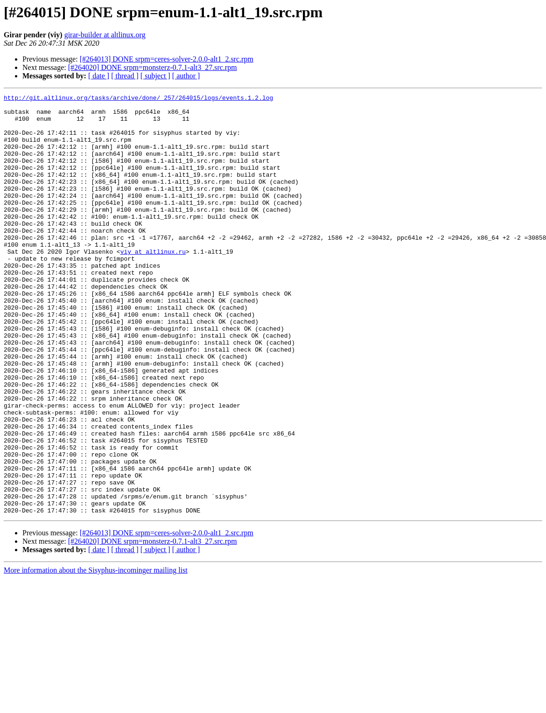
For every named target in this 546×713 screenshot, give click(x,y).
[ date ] (98, 76)
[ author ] (186, 76)
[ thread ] (125, 76)
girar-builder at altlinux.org (105, 35)
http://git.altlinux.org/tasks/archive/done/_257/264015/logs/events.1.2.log (138, 99)
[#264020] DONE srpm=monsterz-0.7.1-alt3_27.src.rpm (152, 67)
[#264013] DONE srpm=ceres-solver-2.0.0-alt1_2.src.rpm (166, 59)
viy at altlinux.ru (153, 283)
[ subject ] (155, 76)
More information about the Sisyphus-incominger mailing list (96, 654)
